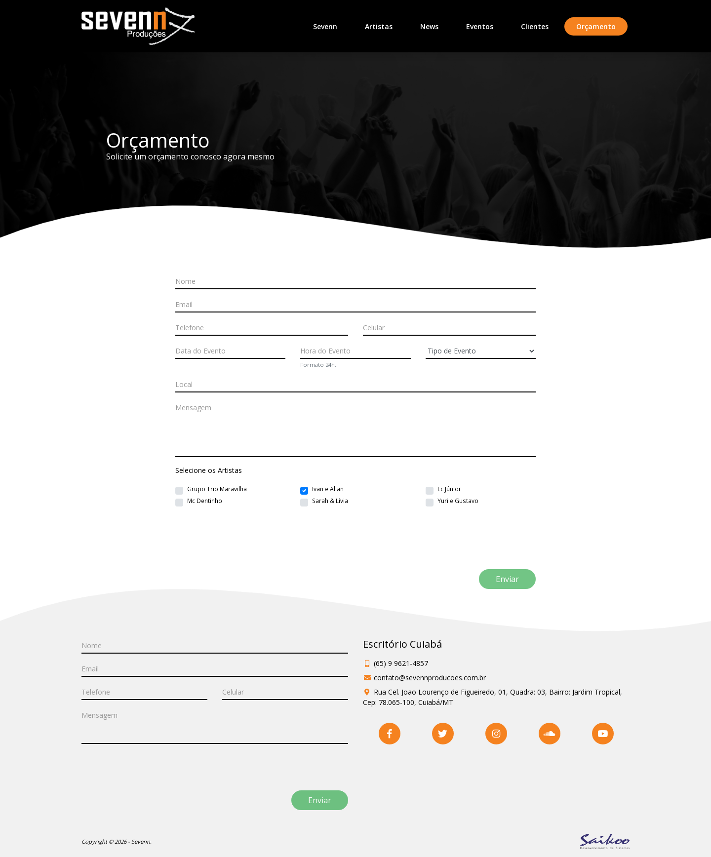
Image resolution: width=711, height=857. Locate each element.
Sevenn (325, 26)
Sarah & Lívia (330, 501)
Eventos (479, 26)
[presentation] (243, 548)
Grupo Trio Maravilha (217, 489)
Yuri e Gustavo (457, 501)
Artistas (379, 26)
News (429, 26)
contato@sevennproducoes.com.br (430, 677)
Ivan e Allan (328, 489)
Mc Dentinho (204, 501)
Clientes (535, 26)
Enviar (507, 579)
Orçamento (602, 26)
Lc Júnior (449, 489)
